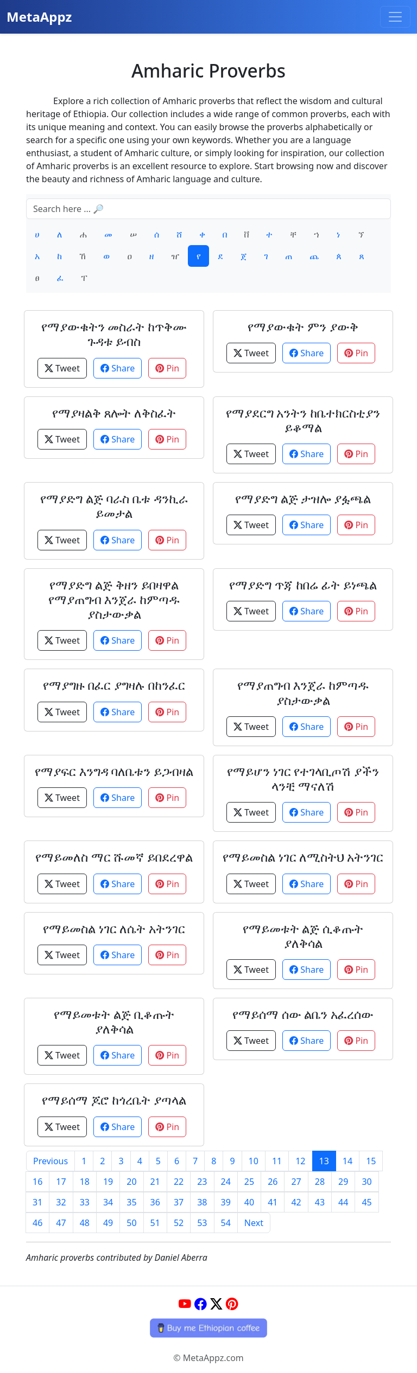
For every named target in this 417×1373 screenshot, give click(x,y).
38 (202, 1202)
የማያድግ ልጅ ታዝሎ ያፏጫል (303, 498)
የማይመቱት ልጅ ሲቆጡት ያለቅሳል (303, 936)
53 (202, 1223)
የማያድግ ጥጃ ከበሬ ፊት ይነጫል (303, 584)
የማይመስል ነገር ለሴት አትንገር (114, 928)
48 (85, 1223)
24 (226, 1182)
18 (85, 1182)
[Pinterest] (232, 1303)
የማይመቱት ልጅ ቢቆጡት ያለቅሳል (114, 1021)
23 (202, 1182)
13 (324, 1161)
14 (347, 1161)
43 (320, 1202)
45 (366, 1202)
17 (61, 1182)
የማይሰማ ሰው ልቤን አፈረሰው (303, 1014)
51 (155, 1223)
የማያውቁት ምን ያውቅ (303, 326)
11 (277, 1161)
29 (343, 1182)
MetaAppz (39, 16)
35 (131, 1202)
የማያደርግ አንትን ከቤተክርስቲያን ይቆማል (303, 420)
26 (272, 1182)
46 (37, 1223)
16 (37, 1182)
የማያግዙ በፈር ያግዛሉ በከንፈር (114, 685)
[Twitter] (216, 1303)
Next (253, 1223)
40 (249, 1202)
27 (296, 1182)
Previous (50, 1161)
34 (108, 1202)
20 (131, 1182)
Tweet (62, 368)
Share (117, 368)
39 (226, 1202)
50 (131, 1223)
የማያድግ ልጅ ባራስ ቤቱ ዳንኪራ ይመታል (114, 506)
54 (226, 1223)
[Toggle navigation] (395, 17)
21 (155, 1182)
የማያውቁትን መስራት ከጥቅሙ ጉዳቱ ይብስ (114, 334)
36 (155, 1202)
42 (296, 1202)
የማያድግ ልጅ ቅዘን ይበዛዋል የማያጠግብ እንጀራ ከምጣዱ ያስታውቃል (114, 599)
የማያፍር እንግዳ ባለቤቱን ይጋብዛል (114, 771)
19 (108, 1182)
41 (272, 1202)
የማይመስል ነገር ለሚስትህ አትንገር (303, 857)
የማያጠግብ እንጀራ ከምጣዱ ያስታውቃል (303, 692)
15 (371, 1161)
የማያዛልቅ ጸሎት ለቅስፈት (114, 413)
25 (249, 1182)
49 (108, 1223)
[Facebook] (200, 1303)
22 (179, 1182)
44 (343, 1202)
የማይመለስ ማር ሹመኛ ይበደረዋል (114, 857)
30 (366, 1182)
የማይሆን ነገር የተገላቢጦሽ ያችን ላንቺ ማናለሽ (303, 778)
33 (85, 1202)
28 (320, 1182)
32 (61, 1202)
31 (37, 1202)
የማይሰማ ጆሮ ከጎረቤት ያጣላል (114, 1100)
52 (179, 1223)
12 (300, 1161)
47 (61, 1223)
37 (179, 1202)
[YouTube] (185, 1303)
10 (253, 1161)
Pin (167, 368)
